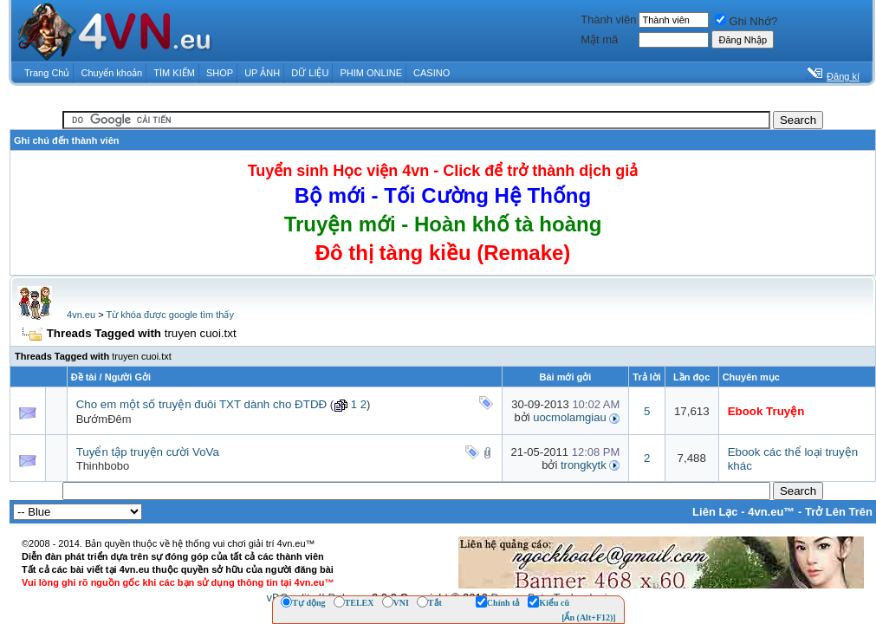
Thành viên (608, 19)
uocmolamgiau (570, 417)
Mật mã (599, 39)
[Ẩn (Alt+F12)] (588, 617)
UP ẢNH (262, 73)
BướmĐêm (104, 419)
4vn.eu (81, 314)
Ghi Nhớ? (746, 21)
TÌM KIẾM (174, 73)
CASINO (431, 73)
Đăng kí (843, 76)
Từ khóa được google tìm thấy (169, 314)
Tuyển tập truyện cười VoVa (147, 451)
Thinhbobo (102, 465)
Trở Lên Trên (839, 511)
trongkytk (584, 464)
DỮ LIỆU (309, 73)
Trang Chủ (46, 73)
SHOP (219, 73)
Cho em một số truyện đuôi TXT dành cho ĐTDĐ (201, 404)
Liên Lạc (715, 511)
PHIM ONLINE (371, 73)
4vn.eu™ (771, 511)
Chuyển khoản (112, 73)
